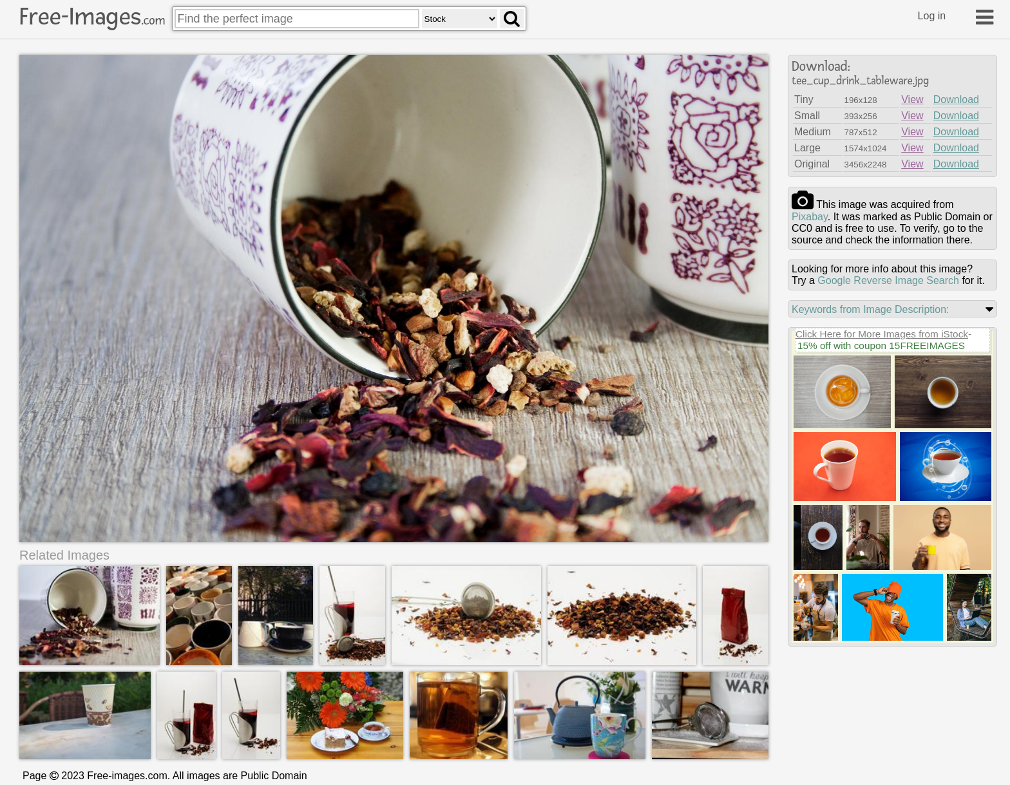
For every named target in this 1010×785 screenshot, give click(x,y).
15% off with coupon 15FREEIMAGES (881, 345)
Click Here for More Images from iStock (882, 333)
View (912, 99)
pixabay (810, 216)
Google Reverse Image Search (888, 280)
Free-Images (92, 17)
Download (956, 99)
